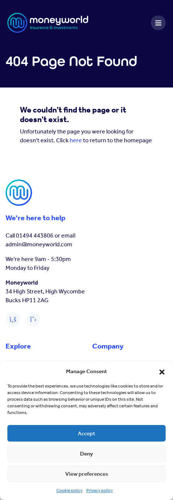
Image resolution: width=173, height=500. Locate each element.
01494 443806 (34, 235)
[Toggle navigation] (158, 22)
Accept (86, 433)
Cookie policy (69, 490)
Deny (86, 453)
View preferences (86, 474)
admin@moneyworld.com (39, 244)
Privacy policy (99, 490)
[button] (162, 371)
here (76, 140)
